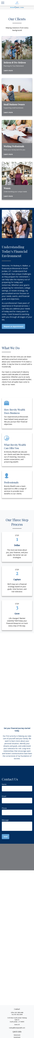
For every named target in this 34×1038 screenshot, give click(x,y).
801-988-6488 (19, 1012)
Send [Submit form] (5, 836)
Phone (4, 808)
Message (5, 820)
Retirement (17, 1035)
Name (4, 784)
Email (4, 796)
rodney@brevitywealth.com (17, 1028)
